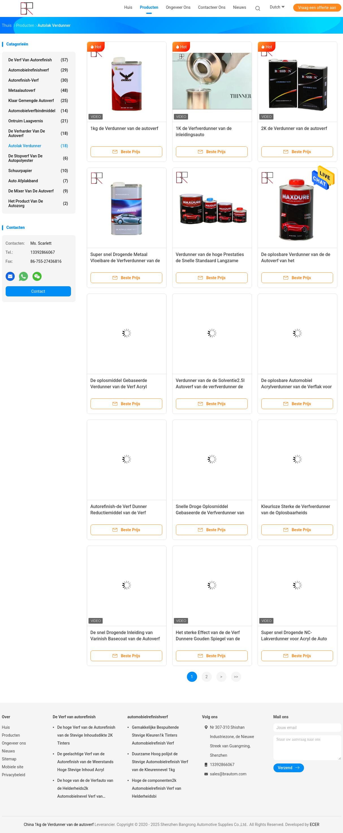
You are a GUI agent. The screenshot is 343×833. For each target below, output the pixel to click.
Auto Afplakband (38, 181)
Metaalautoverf (38, 90)
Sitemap (9, 759)
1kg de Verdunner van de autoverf (124, 128)
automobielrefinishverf (38, 70)
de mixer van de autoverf (38, 191)
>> (236, 676)
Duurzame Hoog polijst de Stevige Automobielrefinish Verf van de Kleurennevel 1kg (160, 762)
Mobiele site (12, 767)
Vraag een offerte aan (317, 7)
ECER (314, 824)
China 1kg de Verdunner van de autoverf (59, 824)
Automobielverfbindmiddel (38, 111)
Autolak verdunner (38, 146)
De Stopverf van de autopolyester (38, 158)
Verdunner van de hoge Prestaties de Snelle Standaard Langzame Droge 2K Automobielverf (210, 261)
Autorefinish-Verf (38, 80)
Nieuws (8, 751)
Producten (11, 735)
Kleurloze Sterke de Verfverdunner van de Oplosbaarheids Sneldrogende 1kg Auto (295, 513)
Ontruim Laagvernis (38, 121)
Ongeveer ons (14, 743)
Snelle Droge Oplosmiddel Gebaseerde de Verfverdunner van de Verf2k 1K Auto (210, 513)
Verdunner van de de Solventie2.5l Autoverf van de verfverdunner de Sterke (210, 387)
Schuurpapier (38, 170)
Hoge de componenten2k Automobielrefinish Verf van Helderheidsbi (156, 788)
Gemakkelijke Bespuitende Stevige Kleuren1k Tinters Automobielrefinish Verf (155, 735)
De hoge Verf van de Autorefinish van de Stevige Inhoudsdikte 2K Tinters (86, 735)
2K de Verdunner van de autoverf (294, 128)
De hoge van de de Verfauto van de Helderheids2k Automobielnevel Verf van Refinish (85, 789)
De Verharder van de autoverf (38, 133)
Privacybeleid (13, 775)
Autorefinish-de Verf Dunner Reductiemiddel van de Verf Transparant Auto (118, 513)
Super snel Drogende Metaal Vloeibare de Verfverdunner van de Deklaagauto (125, 261)
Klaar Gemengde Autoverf (38, 100)
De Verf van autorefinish (38, 60)
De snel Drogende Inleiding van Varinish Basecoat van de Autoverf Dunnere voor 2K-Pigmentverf (125, 639)
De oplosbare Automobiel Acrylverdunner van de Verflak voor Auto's (296, 387)
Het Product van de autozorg (38, 203)
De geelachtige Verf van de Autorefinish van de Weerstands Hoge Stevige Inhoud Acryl (85, 762)
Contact (38, 291)
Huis (6, 727)
